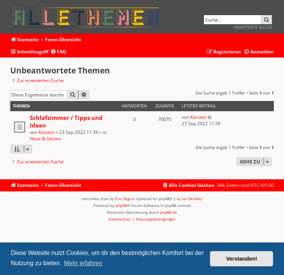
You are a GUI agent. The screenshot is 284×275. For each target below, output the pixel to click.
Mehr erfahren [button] (83, 263)
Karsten (47, 132)
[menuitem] (58, 52)
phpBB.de (168, 212)
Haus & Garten (45, 138)
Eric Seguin (125, 198)
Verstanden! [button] (241, 259)
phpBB (121, 205)
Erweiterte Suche (253, 27)
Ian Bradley (192, 198)
